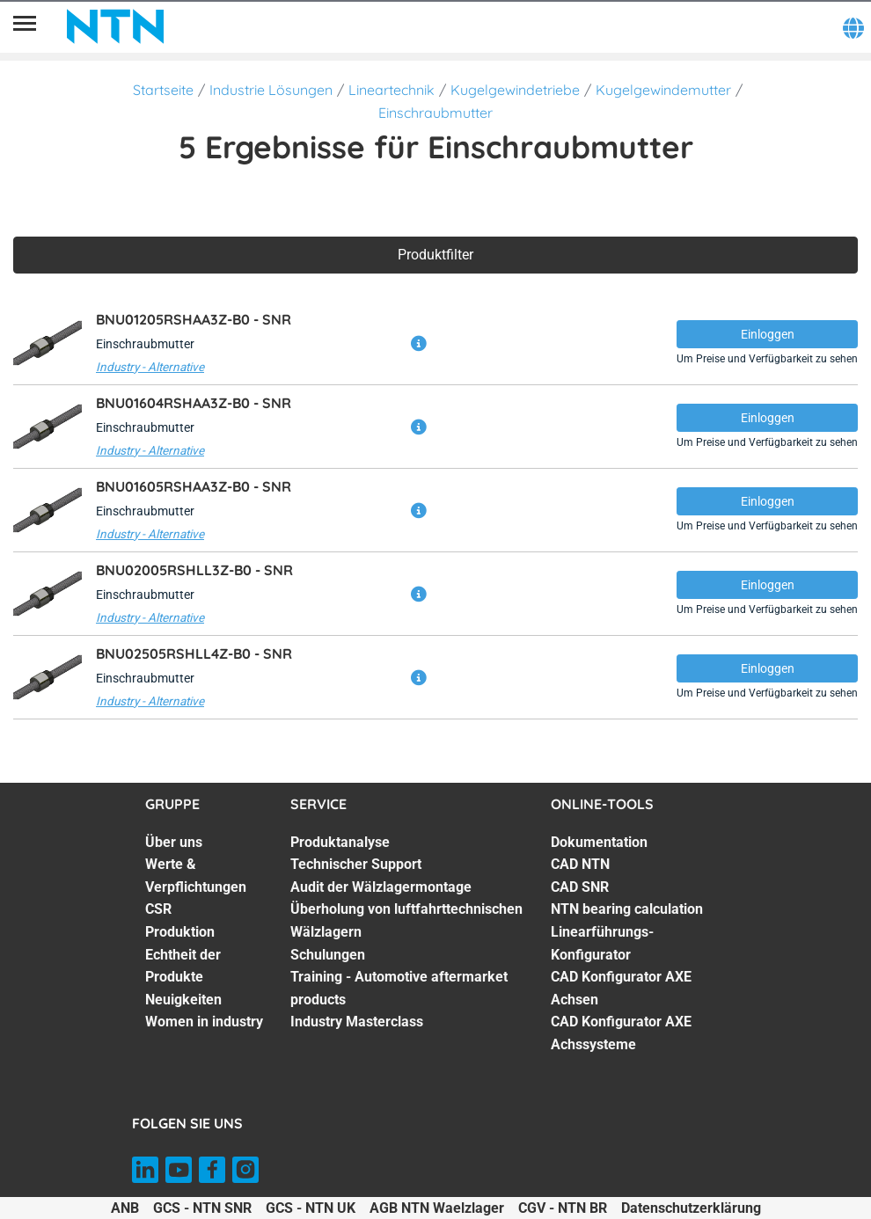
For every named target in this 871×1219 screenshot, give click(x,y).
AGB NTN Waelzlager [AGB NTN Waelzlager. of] (437, 1208)
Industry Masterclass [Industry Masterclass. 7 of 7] (356, 1021)
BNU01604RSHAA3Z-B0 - (193, 403)
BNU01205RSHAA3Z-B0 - (193, 319)
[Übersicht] (24, 26)
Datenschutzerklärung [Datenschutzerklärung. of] (691, 1208)
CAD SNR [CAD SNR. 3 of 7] (580, 887)
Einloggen (767, 334)
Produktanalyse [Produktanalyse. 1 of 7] (340, 842)
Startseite (163, 90)
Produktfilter (435, 254)
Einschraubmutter (435, 112)
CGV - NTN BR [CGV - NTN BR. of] (562, 1208)
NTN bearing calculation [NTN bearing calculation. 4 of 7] (627, 909)
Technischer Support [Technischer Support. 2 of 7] (355, 864)
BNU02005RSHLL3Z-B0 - (194, 570)
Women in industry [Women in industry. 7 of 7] (204, 1021)
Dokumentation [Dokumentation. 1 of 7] (599, 842)
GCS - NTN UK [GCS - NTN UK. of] (310, 1208)
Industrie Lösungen (271, 90)
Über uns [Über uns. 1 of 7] (173, 842)
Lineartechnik (391, 90)
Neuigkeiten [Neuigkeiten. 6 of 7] (183, 999)
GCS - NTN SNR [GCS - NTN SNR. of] (202, 1208)
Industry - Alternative (150, 367)
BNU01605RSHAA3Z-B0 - (193, 486)
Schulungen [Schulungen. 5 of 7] (327, 954)
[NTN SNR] (115, 26)
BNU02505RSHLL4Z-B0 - (194, 653)
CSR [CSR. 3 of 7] (158, 909)
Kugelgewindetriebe (515, 90)
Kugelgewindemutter (663, 90)
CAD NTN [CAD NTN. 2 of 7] (580, 864)
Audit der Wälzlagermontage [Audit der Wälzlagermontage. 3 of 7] (381, 887)
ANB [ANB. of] (125, 1208)
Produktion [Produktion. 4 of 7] (180, 931)
